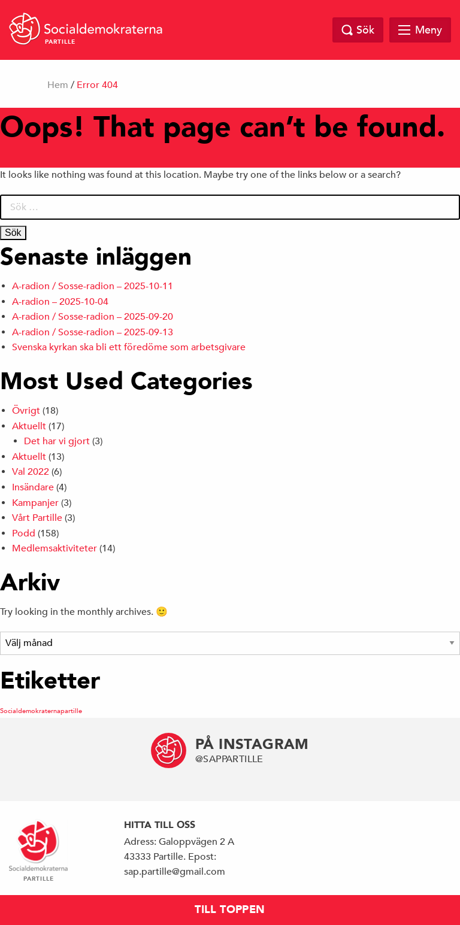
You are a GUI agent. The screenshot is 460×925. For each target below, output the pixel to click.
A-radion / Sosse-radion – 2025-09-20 (92, 317)
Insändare (33, 487)
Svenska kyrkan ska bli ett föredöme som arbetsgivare (129, 347)
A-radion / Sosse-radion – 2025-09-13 (92, 332)
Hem (57, 85)
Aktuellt (29, 426)
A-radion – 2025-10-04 (60, 302)
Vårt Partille (37, 518)
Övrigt (26, 411)
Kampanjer (35, 503)
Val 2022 (30, 472)
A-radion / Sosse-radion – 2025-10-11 (92, 286)
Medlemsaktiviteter (54, 548)
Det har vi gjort (57, 441)
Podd (23, 533)
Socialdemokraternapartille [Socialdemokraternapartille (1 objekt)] (41, 710)
